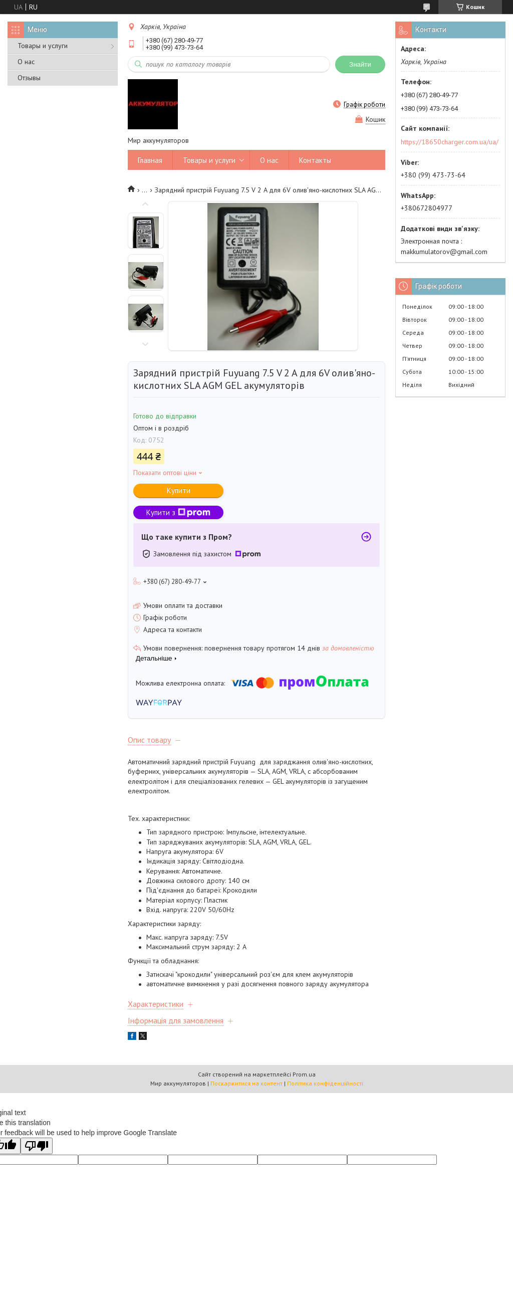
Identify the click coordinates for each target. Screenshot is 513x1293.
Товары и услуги (43, 45)
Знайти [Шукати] (360, 64)
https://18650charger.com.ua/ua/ (449, 141)
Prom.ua (304, 1074)
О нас (26, 61)
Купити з (178, 512)
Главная (150, 160)
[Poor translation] (37, 1146)
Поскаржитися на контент (246, 1083)
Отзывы (29, 77)
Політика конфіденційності (325, 1083)
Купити (178, 490)
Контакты (315, 160)
